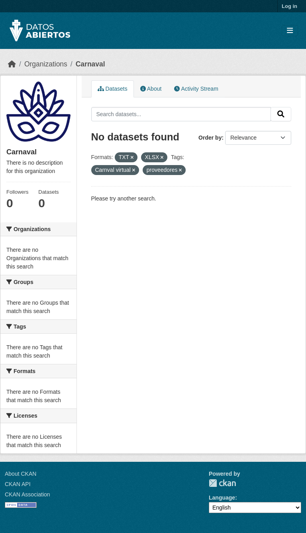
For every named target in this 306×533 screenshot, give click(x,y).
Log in (289, 6)
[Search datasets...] (181, 114)
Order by (210, 137)
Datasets (113, 89)
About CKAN (20, 474)
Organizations (45, 64)
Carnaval (90, 64)
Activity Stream (196, 89)
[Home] (12, 64)
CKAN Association (27, 494)
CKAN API (18, 484)
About (151, 89)
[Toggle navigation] (290, 31)
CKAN (222, 483)
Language (222, 497)
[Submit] (281, 114)
